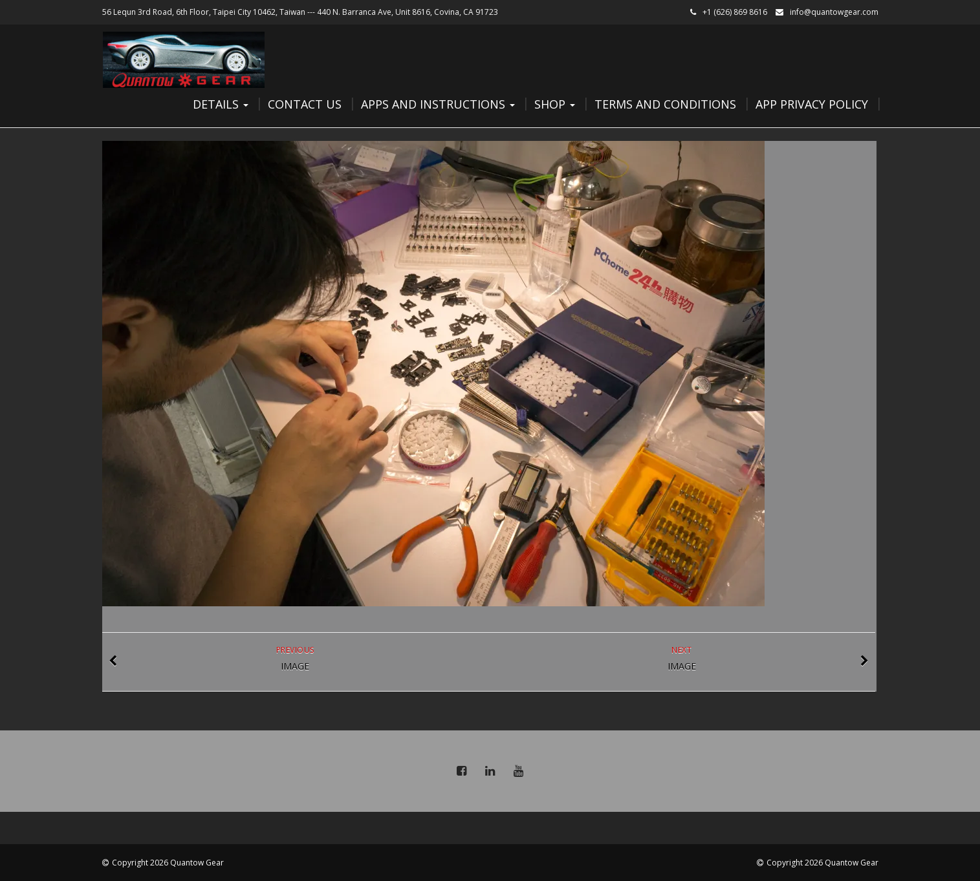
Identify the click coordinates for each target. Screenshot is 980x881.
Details (220, 104)
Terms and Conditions (665, 104)
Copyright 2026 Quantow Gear (168, 862)
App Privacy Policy (812, 104)
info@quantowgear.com (834, 11)
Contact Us (305, 104)
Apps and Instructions (438, 104)
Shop (554, 104)
